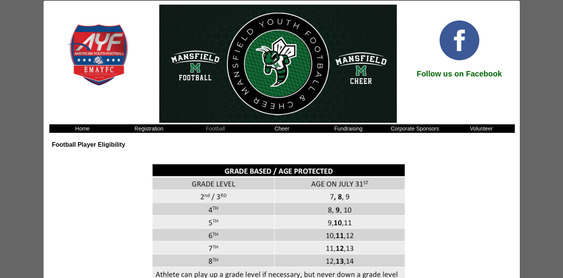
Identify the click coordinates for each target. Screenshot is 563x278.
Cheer (282, 128)
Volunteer (481, 128)
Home (82, 128)
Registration (149, 128)
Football (215, 128)
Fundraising (348, 128)
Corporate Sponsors (415, 128)
